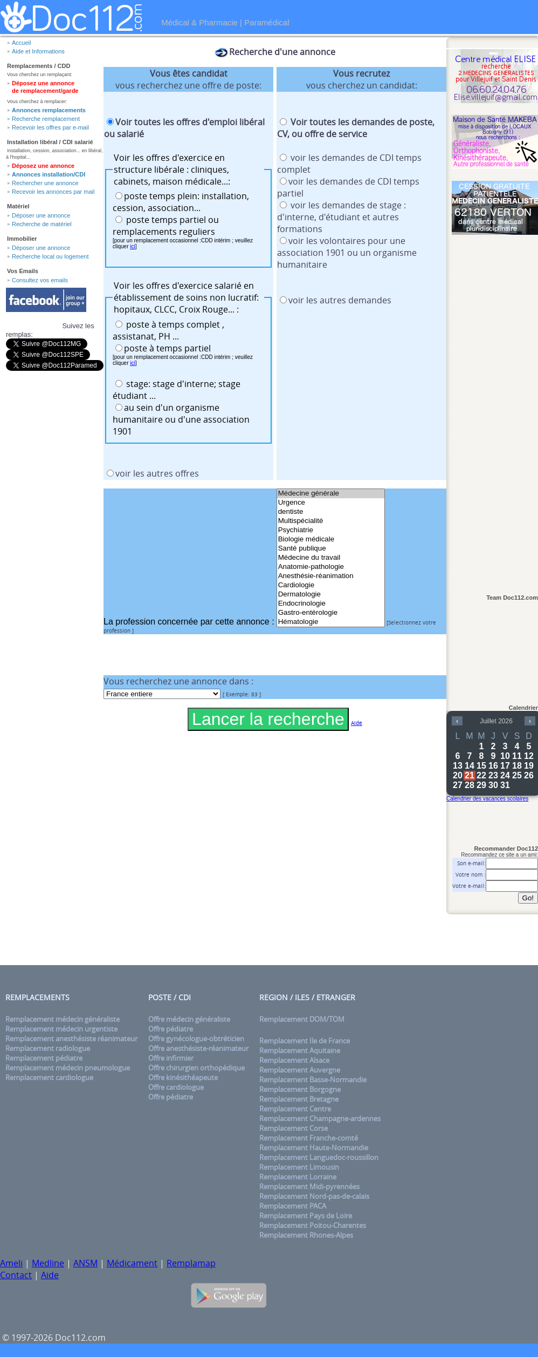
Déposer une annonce (41, 215)
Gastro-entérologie (330, 613)
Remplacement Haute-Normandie (313, 1147)
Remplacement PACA (292, 1206)
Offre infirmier (171, 1058)
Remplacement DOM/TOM (301, 1019)
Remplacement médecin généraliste (62, 1019)
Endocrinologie (330, 603)
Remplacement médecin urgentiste (61, 1029)
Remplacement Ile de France (304, 1041)
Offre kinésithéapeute (183, 1077)
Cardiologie (330, 585)
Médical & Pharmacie (199, 22)
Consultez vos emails (40, 280)
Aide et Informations (38, 51)
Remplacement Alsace (294, 1060)
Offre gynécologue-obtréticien (196, 1038)
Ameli (11, 1263)
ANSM (85, 1263)
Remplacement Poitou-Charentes (312, 1225)
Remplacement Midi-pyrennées (309, 1186)
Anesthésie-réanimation (330, 576)
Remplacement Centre (295, 1109)
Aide (50, 1275)
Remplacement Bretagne (299, 1099)
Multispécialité (330, 521)
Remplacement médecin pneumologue (67, 1068)
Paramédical (266, 22)
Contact (16, 1275)
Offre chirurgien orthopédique (196, 1068)
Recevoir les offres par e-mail (50, 127)
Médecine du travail (330, 557)
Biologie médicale (330, 539)
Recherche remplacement (46, 119)
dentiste (330, 512)
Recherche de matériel (42, 224)
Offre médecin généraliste (189, 1019)
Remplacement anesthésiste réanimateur (71, 1038)
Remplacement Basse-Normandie (313, 1079)
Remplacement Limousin (299, 1167)
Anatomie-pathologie (330, 567)
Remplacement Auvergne (299, 1070)
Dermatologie (330, 594)
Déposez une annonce (43, 165)
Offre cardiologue (176, 1087)
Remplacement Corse (293, 1128)
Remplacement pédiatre (43, 1058)
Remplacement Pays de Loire (305, 1215)
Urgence (330, 502)
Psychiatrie (330, 530)
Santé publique (330, 548)
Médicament (132, 1263)
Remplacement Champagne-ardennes (320, 1118)
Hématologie (330, 622)
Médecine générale (330, 493)
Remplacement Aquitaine (299, 1050)
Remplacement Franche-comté (308, 1138)
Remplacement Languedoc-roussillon (318, 1157)
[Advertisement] (495, 409)
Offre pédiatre (170, 1029)
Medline (48, 1263)
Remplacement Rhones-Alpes (306, 1235)
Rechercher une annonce (45, 183)
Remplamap (191, 1263)
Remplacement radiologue (47, 1048)
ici (132, 246)
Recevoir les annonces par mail (53, 191)
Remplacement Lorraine (297, 1177)
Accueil (21, 42)
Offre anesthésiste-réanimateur (198, 1048)
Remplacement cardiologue (49, 1077)
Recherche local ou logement (50, 256)
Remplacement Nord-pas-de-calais (314, 1196)
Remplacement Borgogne (300, 1089)
